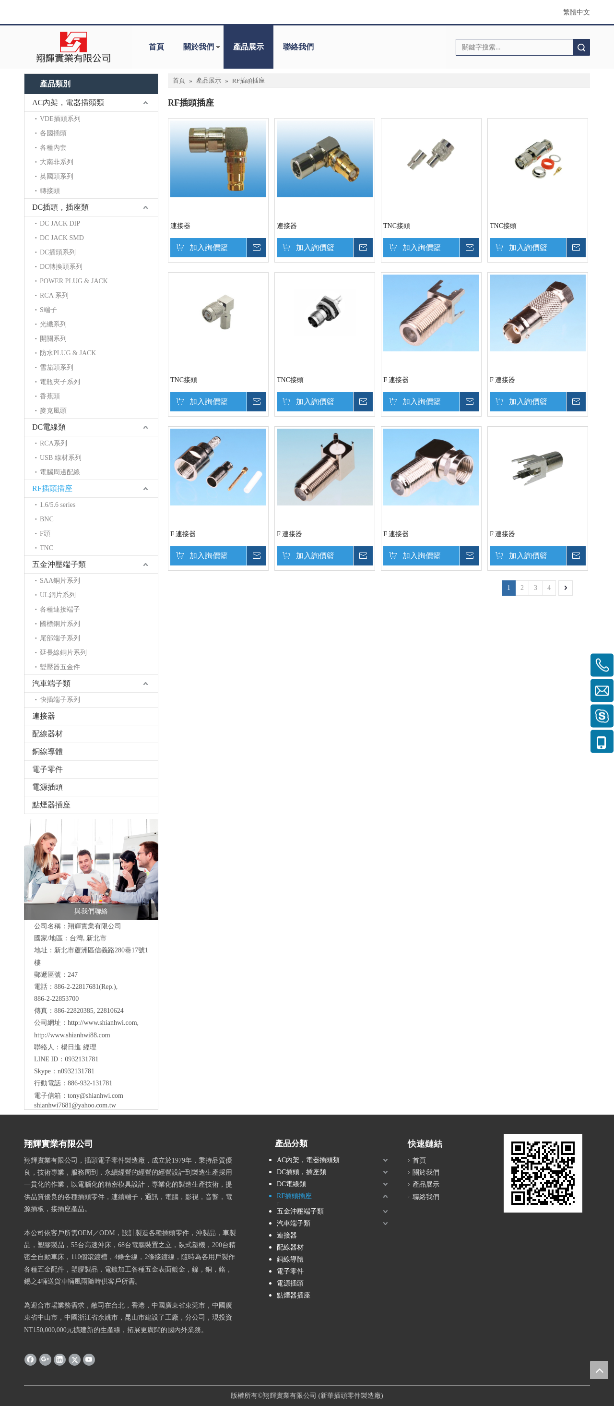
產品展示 (248, 47)
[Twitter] (75, 1359)
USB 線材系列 (61, 457)
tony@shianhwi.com (95, 1095)
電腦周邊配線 (60, 472)
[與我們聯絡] (91, 869)
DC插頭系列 (58, 252)
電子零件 (47, 769)
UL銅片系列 (58, 595)
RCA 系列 (54, 295)
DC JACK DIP (60, 223)
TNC (46, 548)
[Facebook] (30, 1359)
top (599, 1370)
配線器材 (47, 734)
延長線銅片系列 (63, 652)
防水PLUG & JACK (68, 353)
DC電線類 (49, 427)
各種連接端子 (60, 609)
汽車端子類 (51, 683)
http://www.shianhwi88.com (72, 1035)
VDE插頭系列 (60, 118)
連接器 (43, 716)
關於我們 (198, 47)
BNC (47, 519)
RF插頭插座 (52, 488)
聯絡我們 (298, 47)
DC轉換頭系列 (61, 266)
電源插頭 (47, 787)
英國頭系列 (56, 176)
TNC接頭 (396, 225)
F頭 (45, 533)
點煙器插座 (51, 805)
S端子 (48, 309)
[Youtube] (89, 1359)
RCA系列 (53, 443)
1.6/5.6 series (57, 504)
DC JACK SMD (62, 237)
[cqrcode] (543, 1173)
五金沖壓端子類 (59, 564)
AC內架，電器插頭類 (68, 102)
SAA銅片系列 (60, 580)
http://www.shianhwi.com (102, 1022)
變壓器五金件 (60, 667)
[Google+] (45, 1359)
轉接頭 (50, 190)
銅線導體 (47, 751)
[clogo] (73, 47)
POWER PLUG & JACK (74, 281)
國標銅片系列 (60, 623)
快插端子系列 (60, 699)
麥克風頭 (53, 410)
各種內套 (53, 147)
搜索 (581, 47)
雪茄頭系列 (56, 367)
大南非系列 (56, 162)
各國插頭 (53, 133)
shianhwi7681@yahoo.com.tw (75, 1105)
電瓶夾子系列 (60, 381)
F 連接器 (396, 380)
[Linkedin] (60, 1359)
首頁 (156, 47)
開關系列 (53, 338)
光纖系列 (53, 324)
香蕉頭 (50, 396)
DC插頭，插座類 (60, 207)
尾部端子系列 (60, 638)
